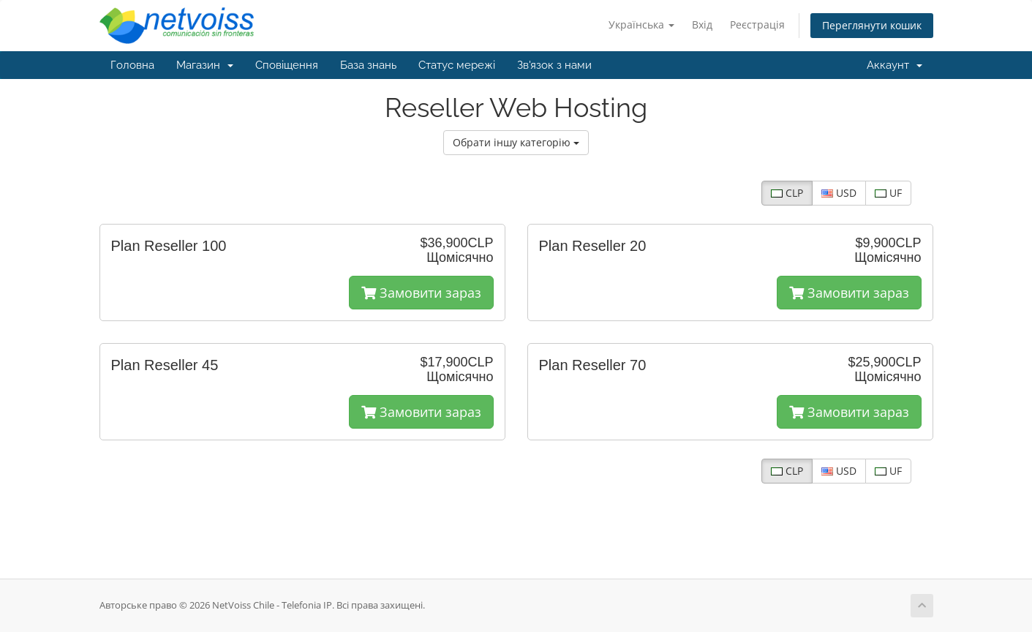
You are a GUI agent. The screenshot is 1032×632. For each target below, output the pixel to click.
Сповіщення (286, 65)
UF (888, 193)
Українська (641, 24)
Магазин (204, 65)
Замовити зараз (421, 292)
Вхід (702, 24)
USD (838, 193)
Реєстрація (757, 24)
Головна (132, 65)
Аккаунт (894, 65)
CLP (787, 193)
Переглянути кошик (872, 25)
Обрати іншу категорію (516, 142)
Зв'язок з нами (554, 65)
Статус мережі (456, 65)
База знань (368, 65)
